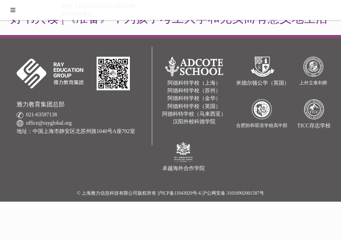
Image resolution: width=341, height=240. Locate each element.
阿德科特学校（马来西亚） (194, 114)
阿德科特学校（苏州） (194, 90)
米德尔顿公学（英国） (262, 83)
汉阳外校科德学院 (194, 121)
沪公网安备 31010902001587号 (233, 193)
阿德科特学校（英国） (194, 106)
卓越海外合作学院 (183, 168)
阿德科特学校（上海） (194, 83)
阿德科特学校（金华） (194, 98)
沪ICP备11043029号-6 (180, 193)
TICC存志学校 (314, 125)
